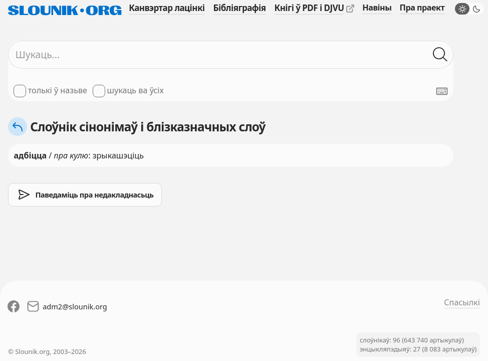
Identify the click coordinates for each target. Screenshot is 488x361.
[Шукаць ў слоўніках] (440, 55)
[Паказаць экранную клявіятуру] (442, 91)
